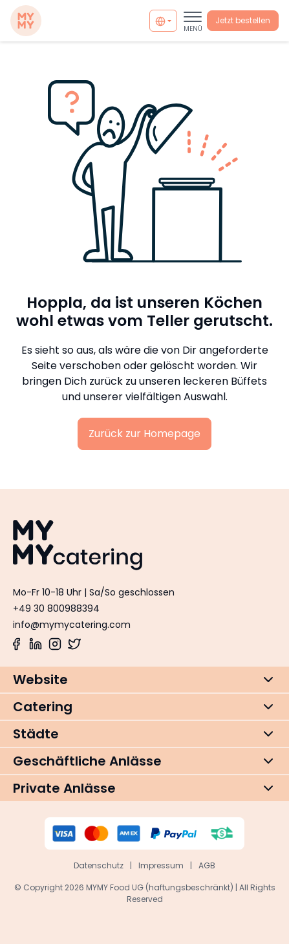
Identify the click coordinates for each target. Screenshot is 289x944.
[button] (144, 679)
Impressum (161, 865)
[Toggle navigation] (192, 21)
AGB (206, 865)
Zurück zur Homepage (144, 433)
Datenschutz (98, 865)
